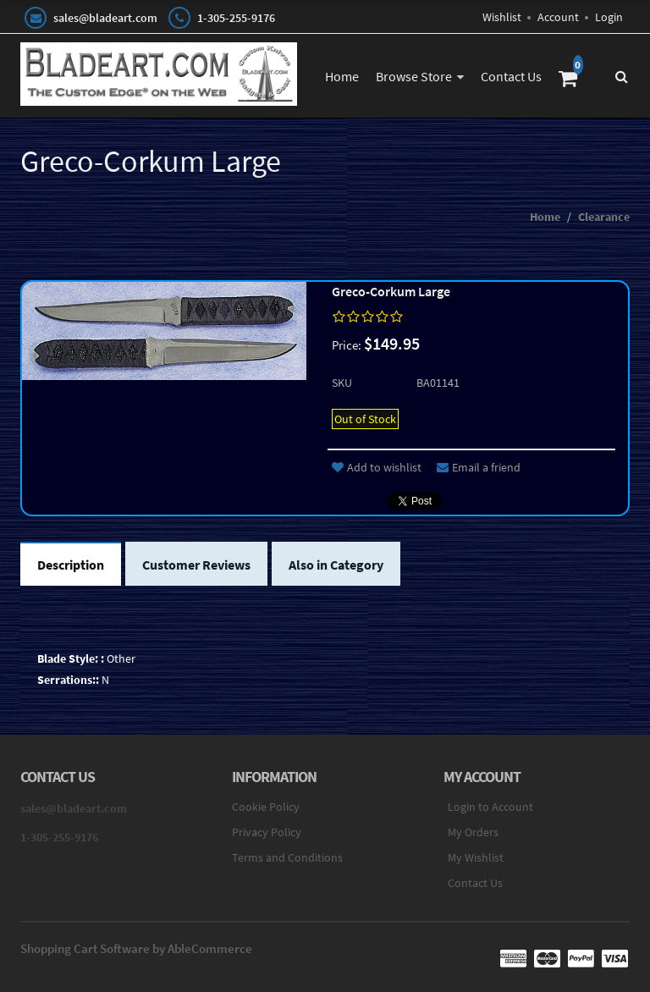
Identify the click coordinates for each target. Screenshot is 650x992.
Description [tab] (70, 564)
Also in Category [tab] (336, 564)
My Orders (473, 832)
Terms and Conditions (287, 857)
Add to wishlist (376, 467)
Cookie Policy (266, 806)
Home (342, 76)
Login (609, 17)
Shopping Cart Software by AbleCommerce (136, 948)
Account (558, 17)
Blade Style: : (70, 658)
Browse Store (414, 76)
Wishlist (501, 17)
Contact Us (511, 76)
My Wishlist (476, 857)
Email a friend (479, 467)
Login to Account (490, 806)
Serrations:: (68, 679)
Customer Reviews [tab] (196, 564)
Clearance (604, 216)
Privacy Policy (266, 832)
